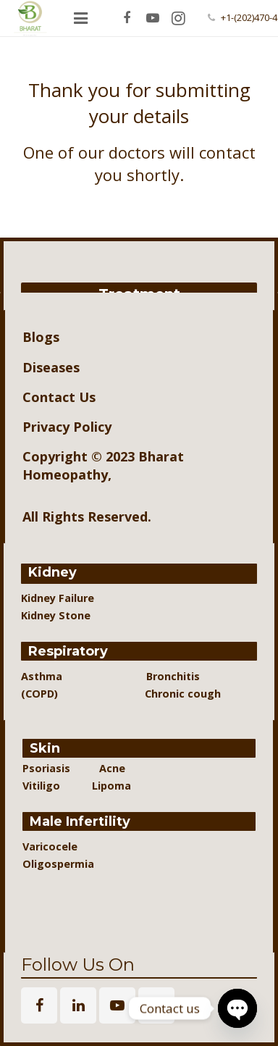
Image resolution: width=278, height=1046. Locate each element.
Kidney (52, 572)
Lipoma (111, 785)
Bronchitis (173, 676)
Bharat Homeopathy (103, 465)
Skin (45, 748)
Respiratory (68, 651)
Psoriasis (46, 768)
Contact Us (59, 397)
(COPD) (46, 693)
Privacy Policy (66, 426)
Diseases (51, 367)
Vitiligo (42, 785)
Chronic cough (167, 693)
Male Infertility (80, 821)
